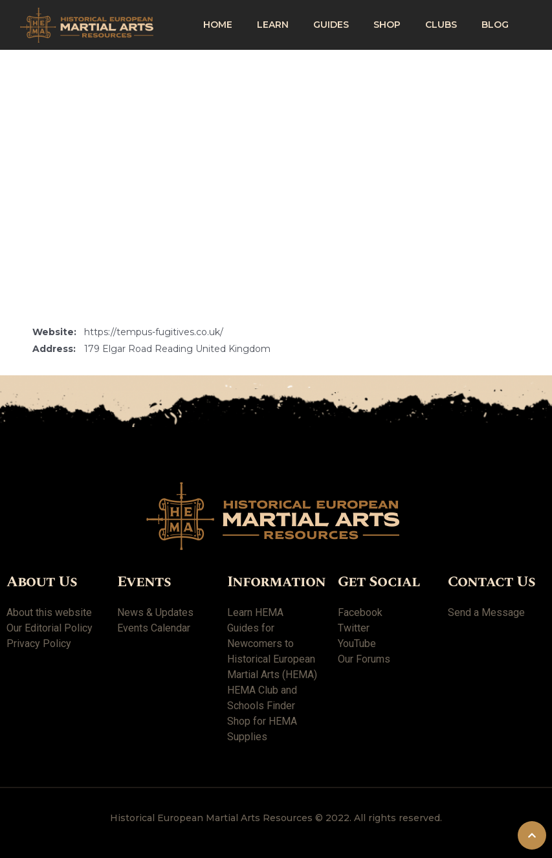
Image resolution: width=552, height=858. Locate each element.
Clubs (441, 24)
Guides (331, 24)
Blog (495, 24)
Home (217, 24)
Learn (273, 24)
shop (387, 24)
